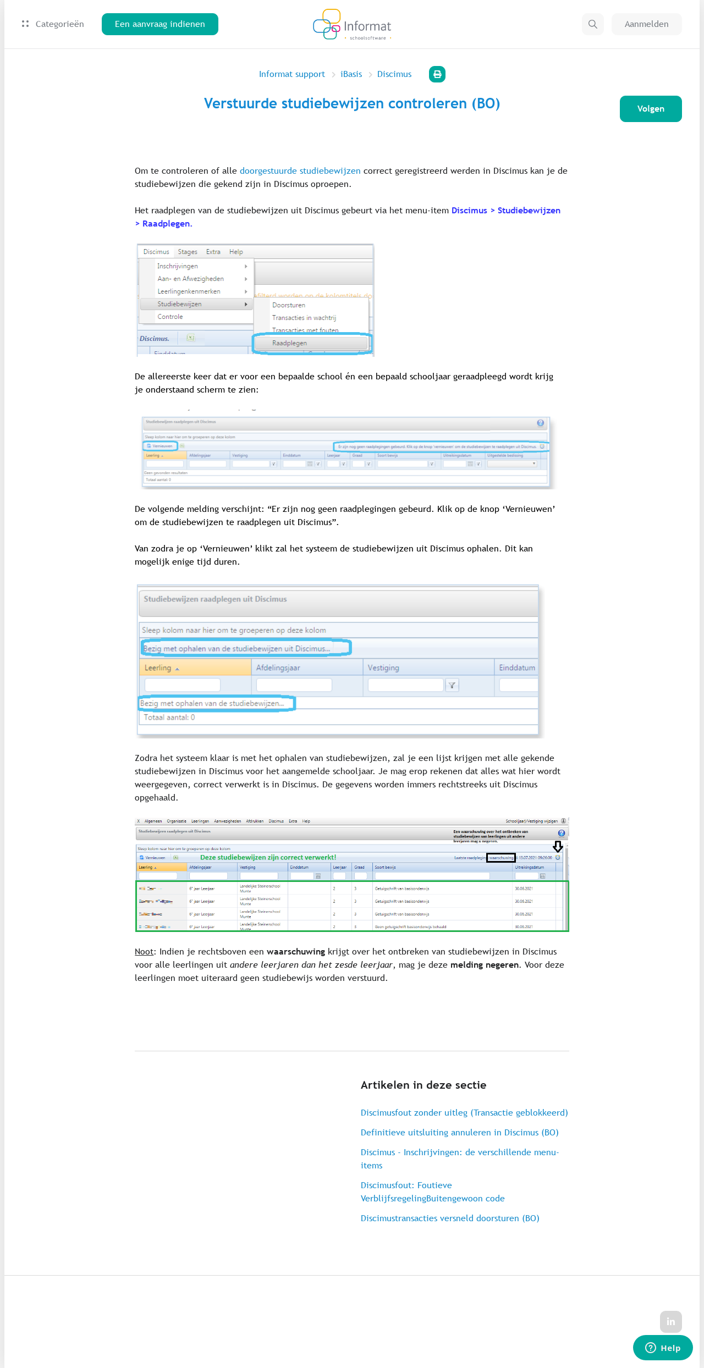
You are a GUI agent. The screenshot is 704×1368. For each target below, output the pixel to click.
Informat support (292, 74)
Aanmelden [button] (647, 24)
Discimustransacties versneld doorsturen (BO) (450, 1218)
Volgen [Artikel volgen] (650, 108)
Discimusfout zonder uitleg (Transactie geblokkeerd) (464, 1112)
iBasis (351, 74)
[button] (593, 24)
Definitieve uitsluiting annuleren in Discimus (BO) (460, 1132)
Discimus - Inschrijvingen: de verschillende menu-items (460, 1159)
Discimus (394, 74)
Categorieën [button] (53, 24)
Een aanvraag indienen (160, 24)
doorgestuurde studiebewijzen (300, 171)
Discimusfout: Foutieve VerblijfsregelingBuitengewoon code (433, 1192)
